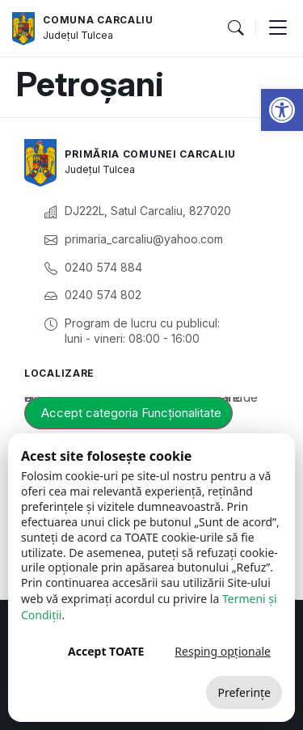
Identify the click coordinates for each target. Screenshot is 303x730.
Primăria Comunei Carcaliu (150, 154)
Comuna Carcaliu (98, 20)
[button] (282, 110)
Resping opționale (223, 651)
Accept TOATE (106, 651)
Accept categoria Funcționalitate (131, 412)
